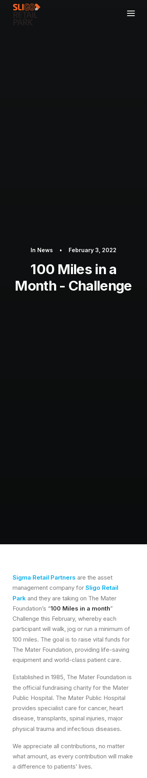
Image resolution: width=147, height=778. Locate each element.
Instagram (61, 465)
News (45, 76)
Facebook (92, 454)
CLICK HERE (107, 437)
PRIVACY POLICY (45, 617)
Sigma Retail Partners (44, 230)
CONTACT (37, 642)
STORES (34, 629)
